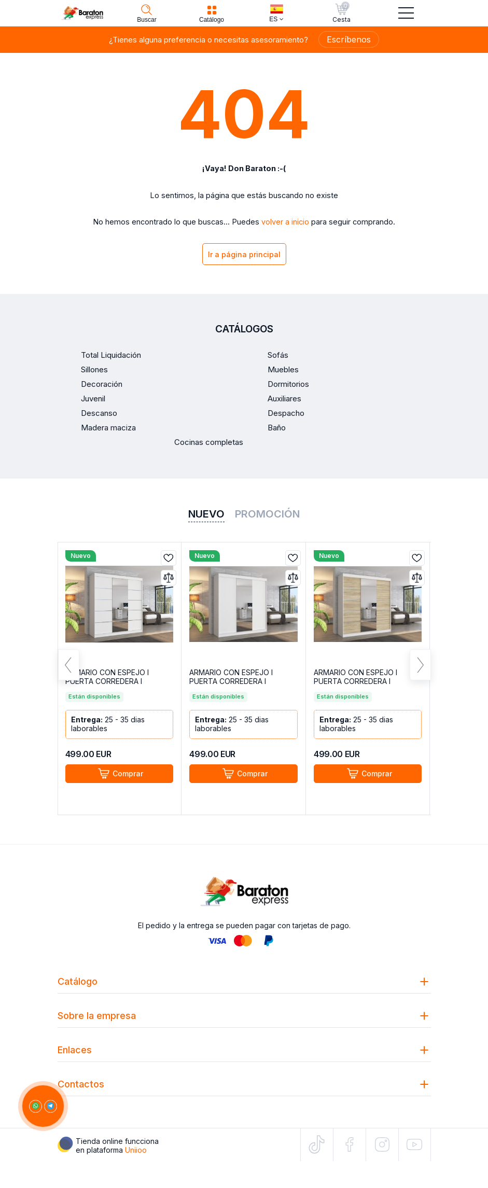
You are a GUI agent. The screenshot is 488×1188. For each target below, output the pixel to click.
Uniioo (136, 1149)
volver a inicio (285, 221)
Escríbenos (349, 39)
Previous (68, 664)
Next (420, 664)
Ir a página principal (244, 254)
